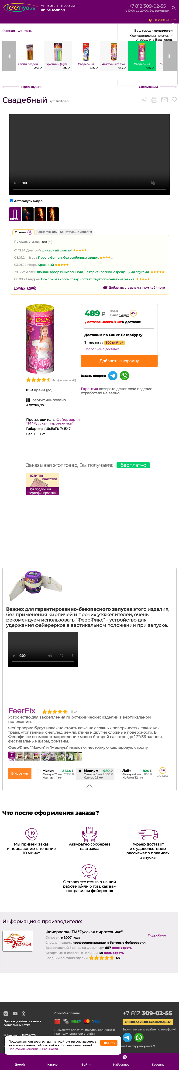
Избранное (121, 1061)
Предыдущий (31, 87)
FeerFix (21, 710)
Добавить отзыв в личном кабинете (137, 287)
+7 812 (148, 1013)
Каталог (53, 1061)
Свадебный (24, 100)
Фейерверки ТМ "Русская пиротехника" (53, 421)
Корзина (158, 1061)
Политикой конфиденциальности (33, 1049)
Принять (109, 1042)
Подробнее (157, 935)
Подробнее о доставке (101, 349)
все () (47, 242)
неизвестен (164, 20)
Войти (85, 1061)
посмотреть (122, 948)
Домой (20, 1061)
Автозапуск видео (28, 201)
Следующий (148, 87)
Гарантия (89, 389)
